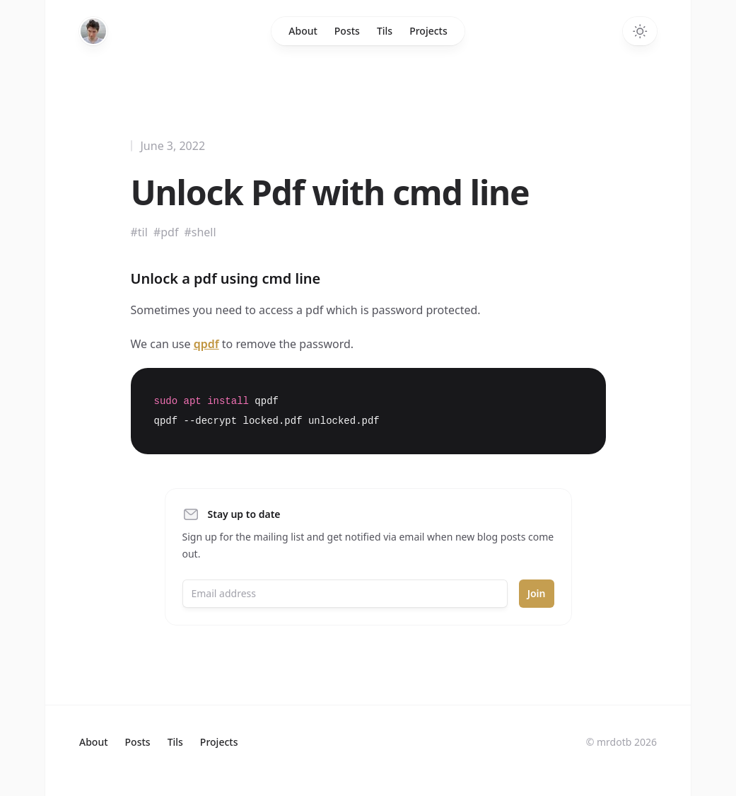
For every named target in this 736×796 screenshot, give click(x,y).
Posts (347, 31)
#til (139, 232)
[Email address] (345, 593)
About (302, 31)
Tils (384, 31)
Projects (428, 31)
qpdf (206, 344)
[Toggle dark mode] (640, 31)
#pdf (166, 232)
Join (536, 593)
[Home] (93, 31)
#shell (200, 232)
